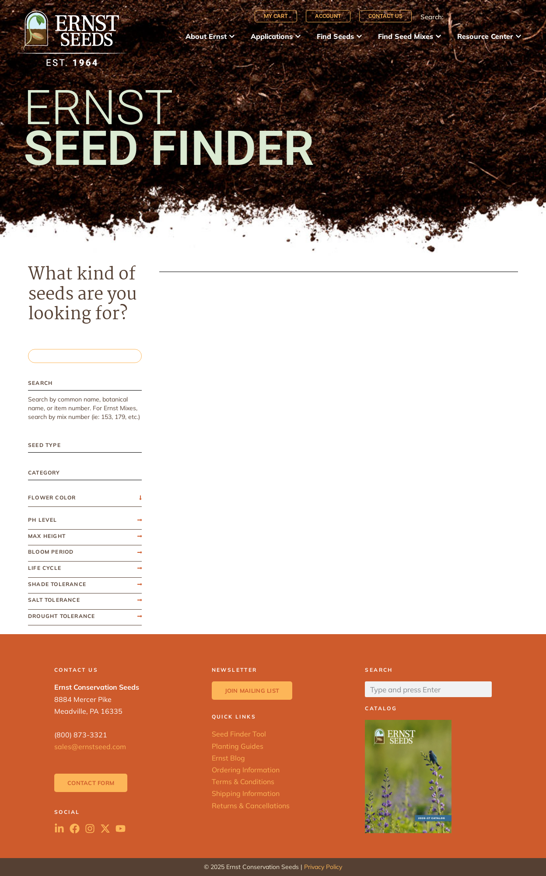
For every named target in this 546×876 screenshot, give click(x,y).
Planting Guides (237, 746)
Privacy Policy (323, 867)
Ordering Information (246, 769)
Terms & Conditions (243, 781)
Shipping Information (246, 793)
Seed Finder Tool (239, 733)
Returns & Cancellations (251, 805)
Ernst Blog (228, 758)
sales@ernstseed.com (90, 746)
